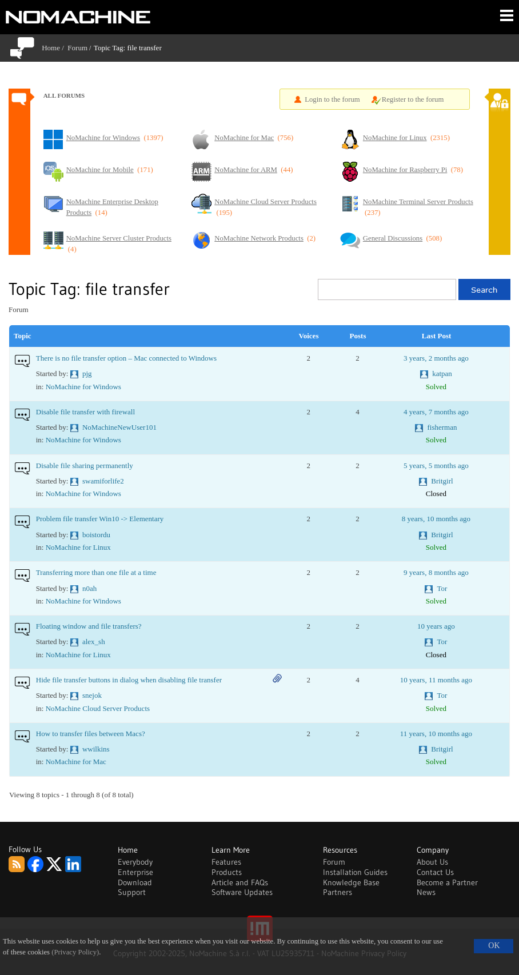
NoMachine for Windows (83, 386)
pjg (87, 373)
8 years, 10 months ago (436, 518)
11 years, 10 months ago (436, 733)
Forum (77, 47)
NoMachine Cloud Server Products (98, 708)
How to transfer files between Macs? (90, 733)
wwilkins (96, 749)
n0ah (89, 588)
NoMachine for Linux (78, 547)
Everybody (135, 862)
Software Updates (242, 892)
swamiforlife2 (103, 481)
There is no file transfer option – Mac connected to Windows (126, 358)
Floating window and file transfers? (89, 626)
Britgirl (442, 481)
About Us (432, 862)
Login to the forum (332, 99)
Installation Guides (355, 872)
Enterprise (135, 872)
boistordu (96, 534)
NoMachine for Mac (76, 761)
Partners (337, 892)
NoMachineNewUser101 (119, 427)
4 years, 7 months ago (436, 411)
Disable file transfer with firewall (85, 411)
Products (226, 872)
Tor (442, 588)
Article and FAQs (239, 882)
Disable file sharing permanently (84, 465)
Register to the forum (413, 99)
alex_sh (93, 641)
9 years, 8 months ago (436, 572)
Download (135, 882)
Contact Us (435, 872)
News (426, 892)
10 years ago (436, 626)
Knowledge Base (351, 882)
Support (132, 892)
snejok (92, 695)
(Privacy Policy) (75, 952)
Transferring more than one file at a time (96, 572)
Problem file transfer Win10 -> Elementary (100, 518)
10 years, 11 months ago (436, 680)
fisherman (442, 427)
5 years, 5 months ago (436, 465)
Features (226, 862)
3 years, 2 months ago (436, 358)
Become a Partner (447, 882)
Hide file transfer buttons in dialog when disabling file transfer (129, 680)
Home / (54, 47)
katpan (442, 373)
